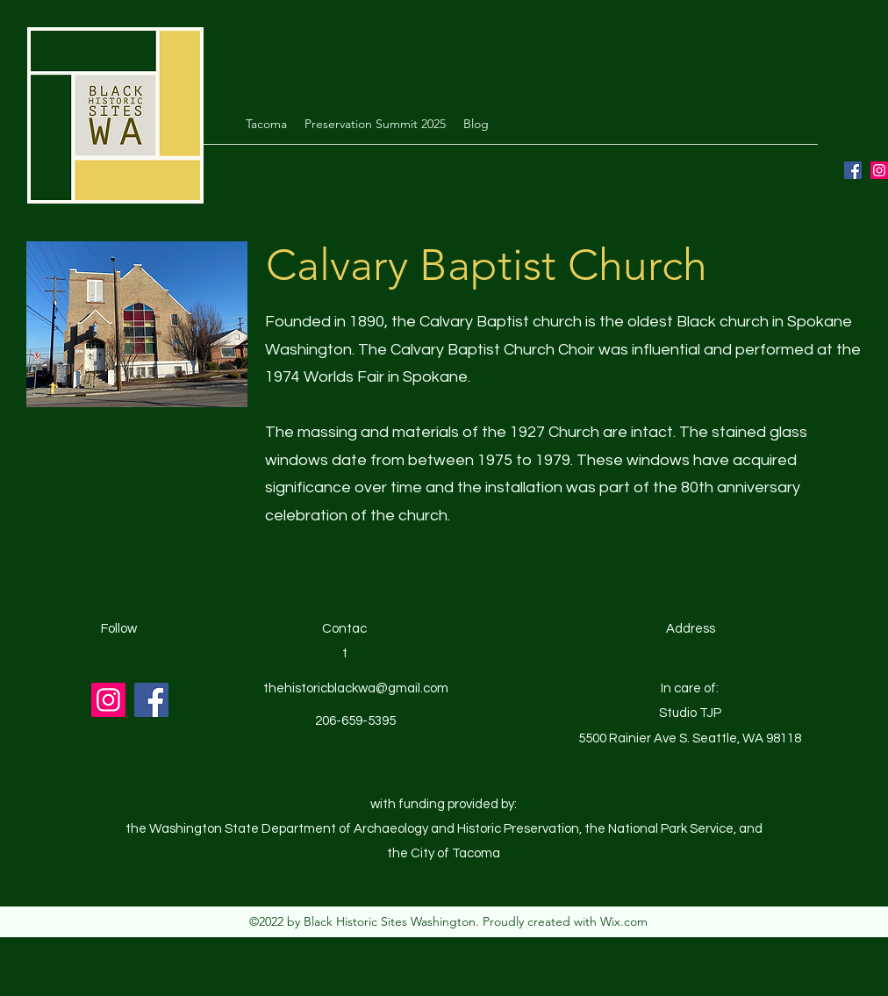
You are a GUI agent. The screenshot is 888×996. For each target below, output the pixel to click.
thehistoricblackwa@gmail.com (355, 688)
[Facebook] (853, 170)
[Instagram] (879, 170)
